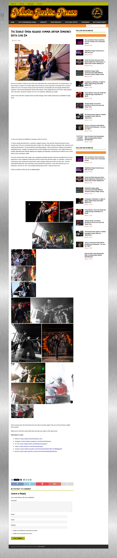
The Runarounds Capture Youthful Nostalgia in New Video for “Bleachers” (95, 116)
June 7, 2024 (16, 40)
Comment (14, 508)
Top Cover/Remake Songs (27, 22)
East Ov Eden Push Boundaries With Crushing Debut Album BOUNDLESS (94, 138)
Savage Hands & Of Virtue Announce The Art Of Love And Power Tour (94, 105)
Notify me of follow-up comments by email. (25, 537)
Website (13, 532)
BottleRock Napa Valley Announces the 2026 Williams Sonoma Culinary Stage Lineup (94, 72)
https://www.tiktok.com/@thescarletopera (33, 444)
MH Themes (42, 553)
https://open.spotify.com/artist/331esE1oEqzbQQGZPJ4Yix (38, 451)
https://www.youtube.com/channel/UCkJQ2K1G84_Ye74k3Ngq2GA (41, 449)
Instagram (30, 4)
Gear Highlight (56, 22)
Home (12, 22)
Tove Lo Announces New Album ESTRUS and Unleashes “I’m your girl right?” (95, 127)
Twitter (22, 4)
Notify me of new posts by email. (22, 541)
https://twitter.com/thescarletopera (31, 446)
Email (13, 527)
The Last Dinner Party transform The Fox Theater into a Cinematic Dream (95, 41)
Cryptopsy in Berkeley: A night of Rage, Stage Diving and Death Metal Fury (95, 83)
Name (13, 521)
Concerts (43, 22)
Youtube (39, 4)
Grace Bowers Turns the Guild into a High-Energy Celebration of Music (95, 94)
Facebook (13, 4)
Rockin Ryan (36, 169)
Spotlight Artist (71, 22)
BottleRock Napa (99, 22)
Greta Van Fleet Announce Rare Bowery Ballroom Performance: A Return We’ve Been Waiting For (95, 61)
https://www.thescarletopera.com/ (31, 439)
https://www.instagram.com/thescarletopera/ (36, 441)
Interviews (85, 22)
